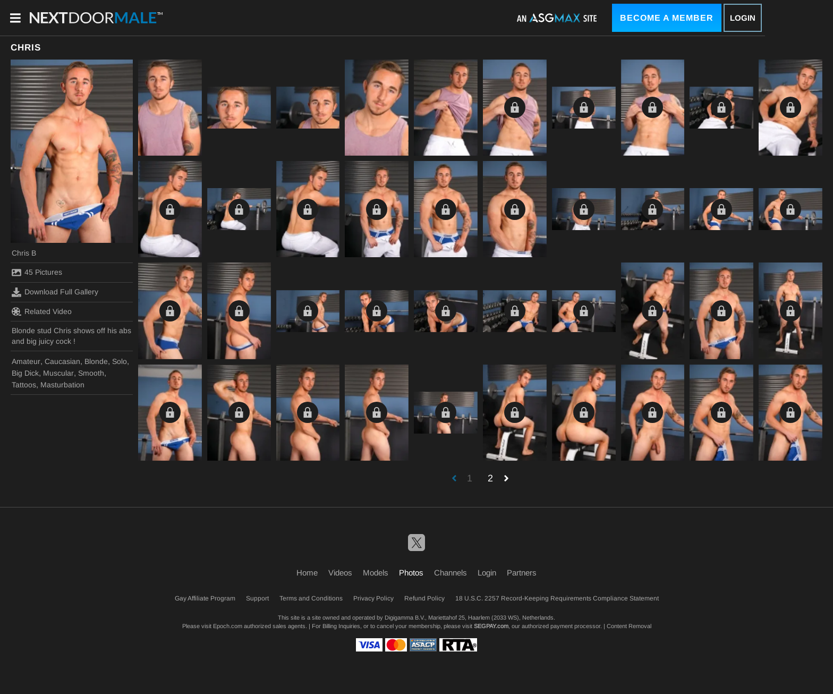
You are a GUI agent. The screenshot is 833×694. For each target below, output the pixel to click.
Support (257, 598)
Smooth (91, 373)
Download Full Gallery (55, 292)
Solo (119, 361)
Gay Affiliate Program (205, 598)
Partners (522, 572)
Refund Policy (424, 598)
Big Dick (25, 373)
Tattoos (24, 384)
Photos (411, 572)
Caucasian (62, 361)
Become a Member (666, 17)
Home (307, 572)
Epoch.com (227, 626)
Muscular (58, 373)
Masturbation (62, 384)
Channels (450, 572)
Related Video (42, 311)
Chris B (24, 253)
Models (375, 572)
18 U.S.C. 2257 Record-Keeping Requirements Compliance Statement (557, 598)
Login (742, 17)
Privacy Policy (373, 598)
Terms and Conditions (311, 598)
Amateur (26, 361)
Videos (340, 572)
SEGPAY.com (491, 626)
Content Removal (629, 626)
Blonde (96, 361)
